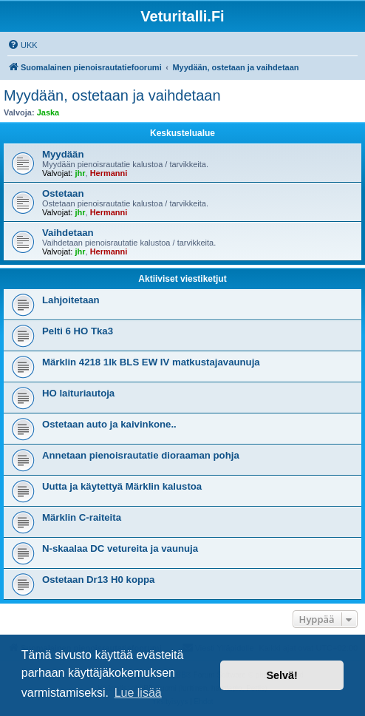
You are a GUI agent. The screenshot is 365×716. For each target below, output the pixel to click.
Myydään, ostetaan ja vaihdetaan (112, 95)
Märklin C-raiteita (81, 517)
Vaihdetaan (68, 232)
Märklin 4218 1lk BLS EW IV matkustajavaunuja (151, 362)
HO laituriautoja (78, 393)
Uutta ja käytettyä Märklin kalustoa (122, 486)
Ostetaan (62, 193)
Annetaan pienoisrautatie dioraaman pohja (140, 455)
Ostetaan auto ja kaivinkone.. (109, 424)
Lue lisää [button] (138, 692)
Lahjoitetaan (71, 299)
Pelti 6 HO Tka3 (77, 331)
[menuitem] (22, 45)
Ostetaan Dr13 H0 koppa (98, 579)
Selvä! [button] (281, 675)
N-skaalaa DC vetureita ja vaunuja (120, 548)
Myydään (62, 154)
